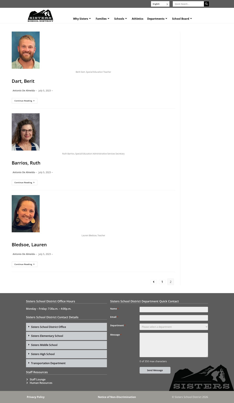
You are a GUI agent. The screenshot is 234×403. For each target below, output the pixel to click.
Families (102, 18)
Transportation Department (48, 363)
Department (117, 327)
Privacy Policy (36, 397)
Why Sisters (82, 18)
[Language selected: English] (160, 4)
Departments (157, 18)
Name (114, 309)
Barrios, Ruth (26, 163)
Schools (120, 18)
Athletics (137, 18)
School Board (182, 18)
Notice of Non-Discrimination (117, 397)
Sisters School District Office (48, 327)
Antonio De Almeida (24, 90)
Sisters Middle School (44, 345)
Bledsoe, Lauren (29, 244)
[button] (66, 327)
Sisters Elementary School (47, 336)
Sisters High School (43, 354)
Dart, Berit (23, 81)
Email (114, 318)
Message (115, 336)
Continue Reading (25, 100)
